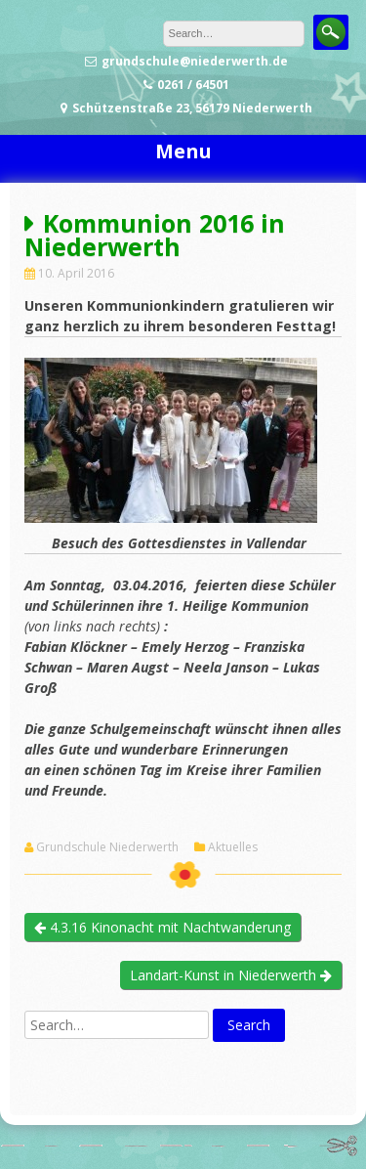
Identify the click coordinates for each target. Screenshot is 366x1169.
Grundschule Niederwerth (107, 847)
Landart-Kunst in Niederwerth (231, 975)
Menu (183, 151)
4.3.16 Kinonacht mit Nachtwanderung (162, 927)
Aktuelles (233, 847)
